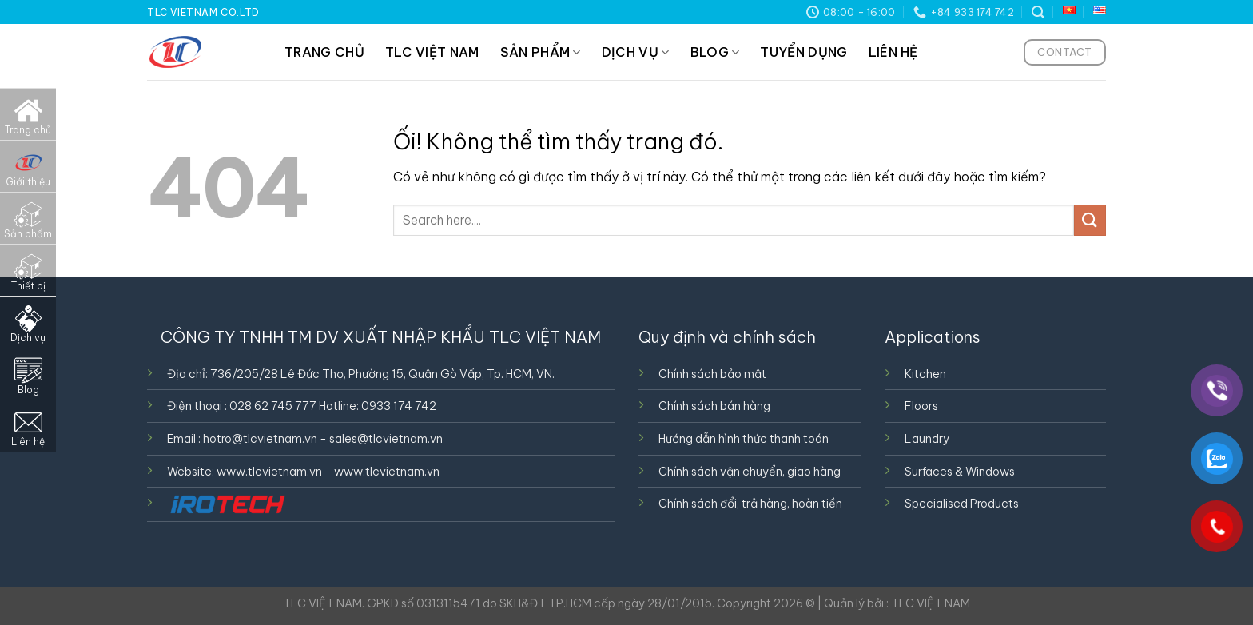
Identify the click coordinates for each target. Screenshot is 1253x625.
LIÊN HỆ (893, 52)
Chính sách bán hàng (714, 406)
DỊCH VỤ (636, 52)
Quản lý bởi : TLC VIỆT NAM (897, 603)
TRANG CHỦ (324, 52)
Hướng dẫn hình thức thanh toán (743, 439)
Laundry (927, 439)
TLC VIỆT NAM (432, 52)
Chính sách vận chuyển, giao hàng (749, 471)
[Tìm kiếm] (1038, 12)
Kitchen (925, 374)
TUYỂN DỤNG (803, 52)
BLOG (715, 52)
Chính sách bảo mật (712, 374)
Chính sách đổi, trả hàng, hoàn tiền (750, 503)
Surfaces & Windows (960, 471)
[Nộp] (1090, 220)
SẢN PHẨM (540, 52)
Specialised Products (962, 503)
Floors (921, 406)
